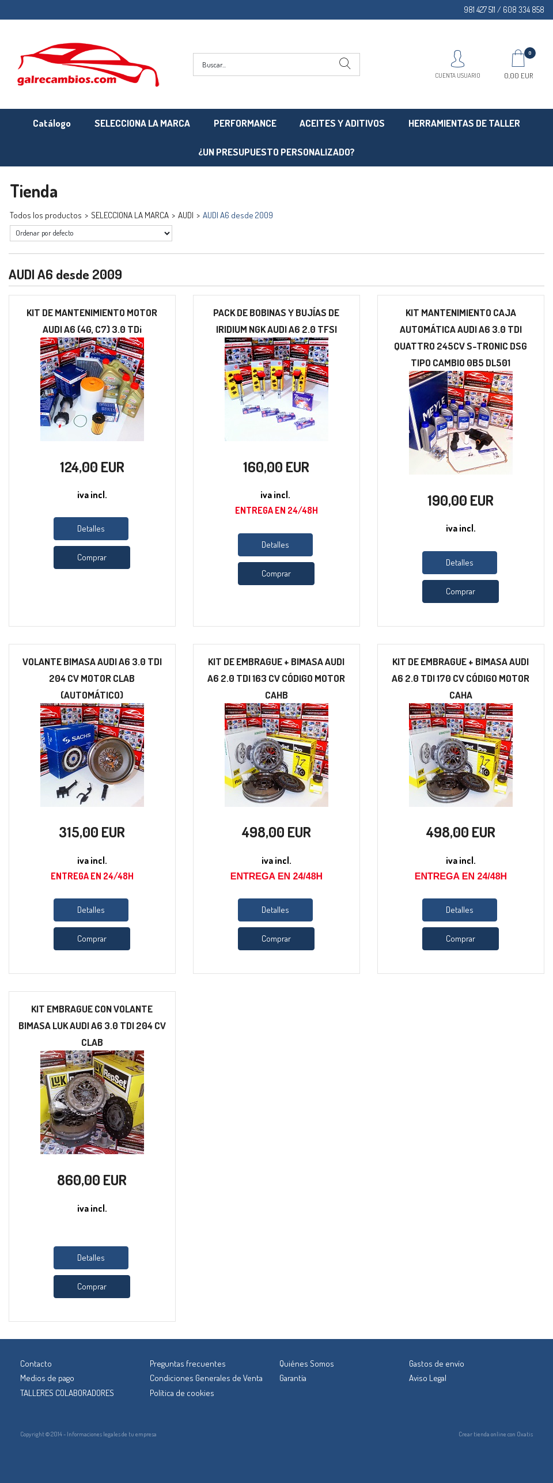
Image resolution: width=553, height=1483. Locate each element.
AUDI (186, 215)
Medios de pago (47, 1377)
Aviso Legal (427, 1377)
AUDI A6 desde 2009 (238, 215)
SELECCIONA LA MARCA (142, 123)
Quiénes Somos (306, 1363)
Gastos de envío (436, 1363)
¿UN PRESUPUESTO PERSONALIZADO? (276, 152)
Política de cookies (182, 1392)
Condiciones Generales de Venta (206, 1377)
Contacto (36, 1363)
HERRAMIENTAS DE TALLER (464, 123)
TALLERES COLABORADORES (67, 1392)
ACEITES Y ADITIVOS (342, 123)
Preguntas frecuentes (188, 1363)
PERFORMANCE (245, 123)
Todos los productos (46, 215)
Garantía (292, 1377)
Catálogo (52, 123)
